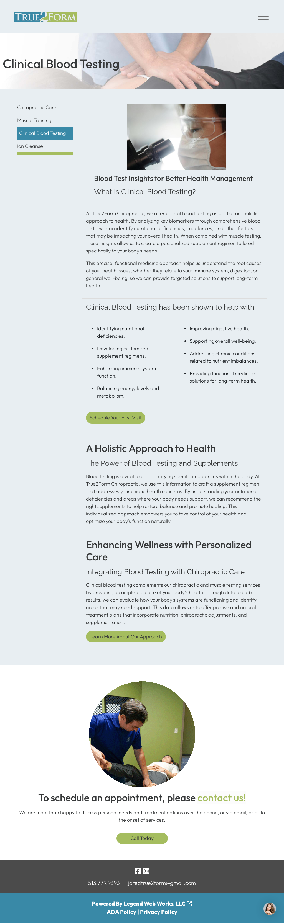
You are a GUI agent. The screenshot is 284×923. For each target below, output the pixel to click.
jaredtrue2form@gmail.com (162, 882)
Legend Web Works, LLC (158, 903)
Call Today (142, 838)
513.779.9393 (104, 882)
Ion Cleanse (30, 146)
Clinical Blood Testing (42, 133)
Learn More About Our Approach (126, 636)
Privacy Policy (158, 911)
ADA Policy (121, 911)
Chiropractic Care (36, 107)
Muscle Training (34, 120)
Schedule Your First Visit (115, 417)
